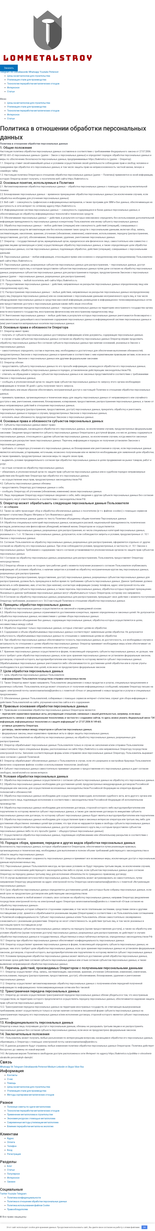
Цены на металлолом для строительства (29, 75)
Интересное (13, 87)
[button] (77, 99)
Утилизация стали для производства (27, 79)
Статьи (11, 91)
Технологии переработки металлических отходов (34, 83)
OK (144, 1227)
